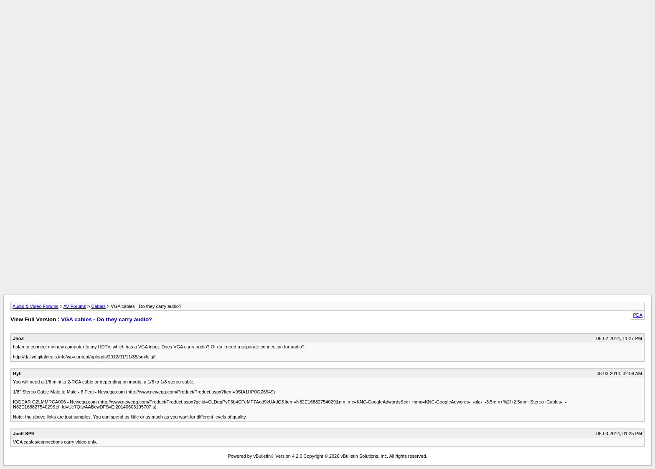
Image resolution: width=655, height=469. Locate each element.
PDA (637, 315)
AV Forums (74, 306)
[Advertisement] (327, 22)
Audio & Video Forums (35, 306)
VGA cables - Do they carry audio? (106, 319)
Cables (98, 306)
